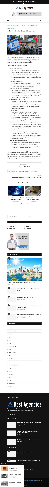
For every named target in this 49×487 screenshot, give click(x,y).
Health (10, 349)
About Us (15, 1)
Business (11, 328)
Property (10, 368)
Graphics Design (12, 346)
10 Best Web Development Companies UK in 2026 (28, 289)
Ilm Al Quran (30, 482)
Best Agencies (30, 480)
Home (8, 25)
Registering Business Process (25, 297)
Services (10, 371)
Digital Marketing (12, 331)
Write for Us (33, 1)
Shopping (11, 374)
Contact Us (21, 1)
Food (10, 343)
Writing (10, 386)
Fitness (10, 340)
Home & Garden (12, 352)
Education (11, 334)
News (10, 362)
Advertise (27, 1)
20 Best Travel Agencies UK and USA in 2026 (21, 282)
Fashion (10, 337)
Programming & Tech (13, 365)
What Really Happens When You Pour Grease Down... (33, 198)
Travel (10, 380)
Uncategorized (12, 383)
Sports (10, 377)
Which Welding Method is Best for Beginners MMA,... (16, 198)
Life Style (11, 355)
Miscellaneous (16, 25)
